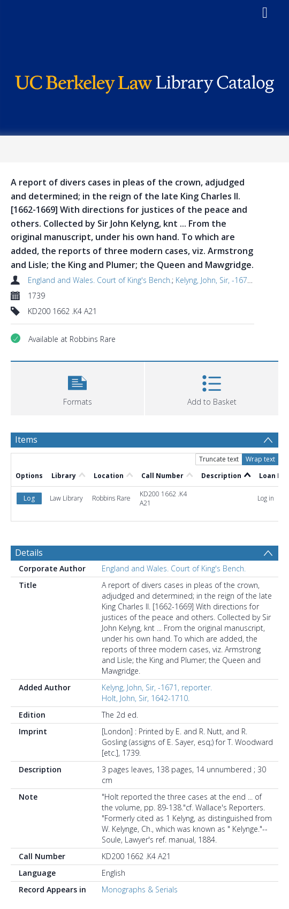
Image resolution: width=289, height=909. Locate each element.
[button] (77, 387)
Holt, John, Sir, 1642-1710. (145, 698)
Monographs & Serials (140, 889)
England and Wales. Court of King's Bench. (100, 280)
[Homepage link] (145, 81)
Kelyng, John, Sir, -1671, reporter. (231, 280)
